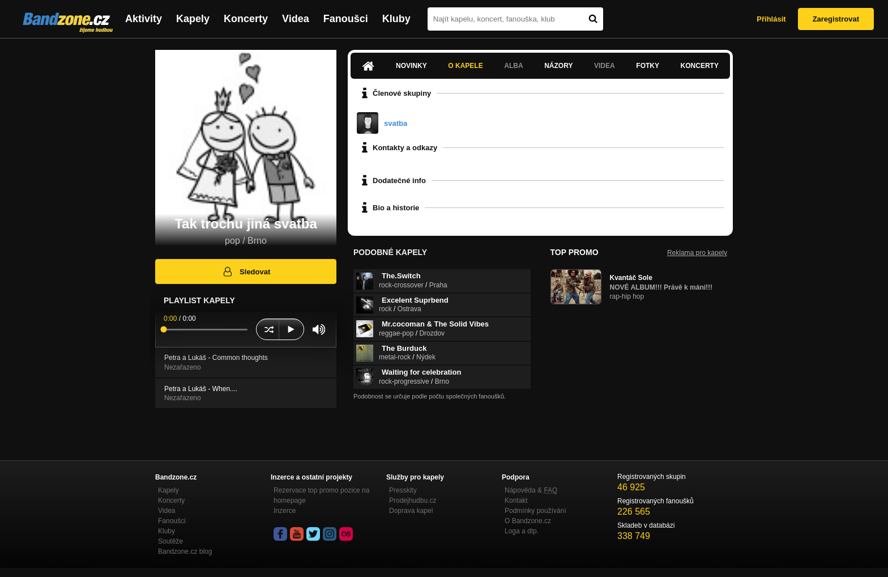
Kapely (193, 18)
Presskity (403, 490)
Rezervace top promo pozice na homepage (321, 495)
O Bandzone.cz (528, 521)
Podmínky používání (535, 511)
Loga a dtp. (522, 531)
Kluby (396, 18)
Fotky (647, 66)
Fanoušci (345, 18)
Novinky (411, 66)
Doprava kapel (411, 511)
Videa (295, 18)
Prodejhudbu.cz (412, 500)
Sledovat (246, 271)
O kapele (465, 66)
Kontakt (516, 500)
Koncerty (246, 18)
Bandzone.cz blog (185, 551)
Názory (558, 66)
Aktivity (143, 18)
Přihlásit (771, 19)
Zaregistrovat (836, 19)
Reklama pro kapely (697, 253)
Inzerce (285, 511)
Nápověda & (531, 490)
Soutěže (170, 541)
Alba (513, 66)
